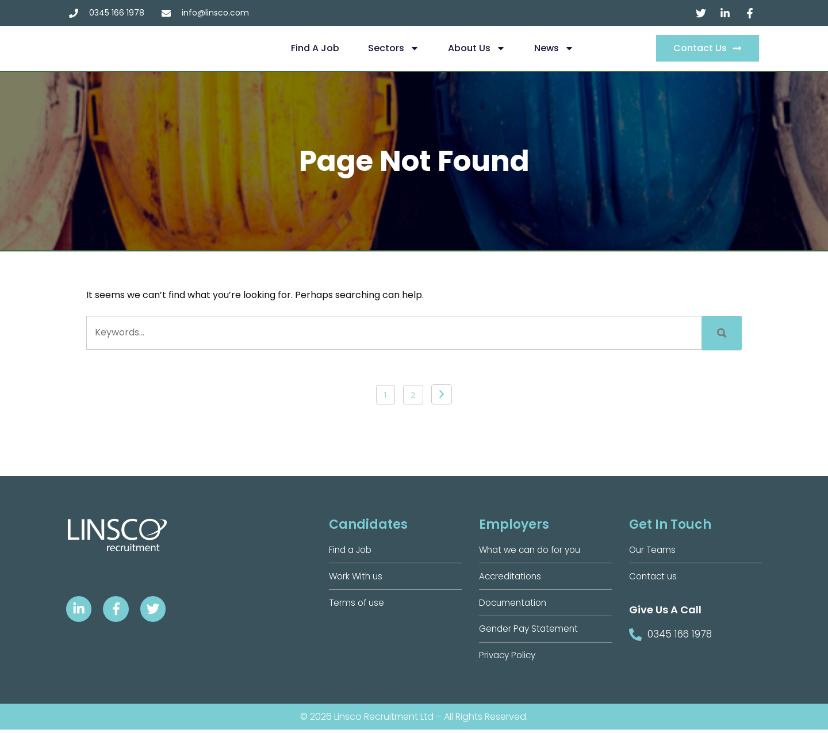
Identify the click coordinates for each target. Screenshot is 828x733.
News (554, 48)
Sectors (393, 48)
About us (476, 48)
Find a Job (315, 48)
